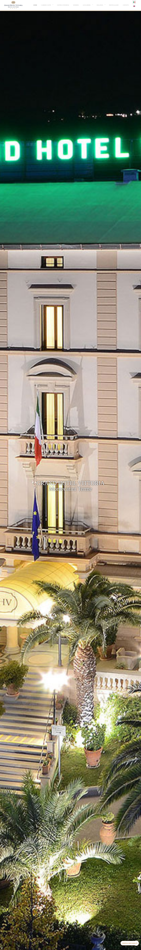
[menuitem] (35, 5)
